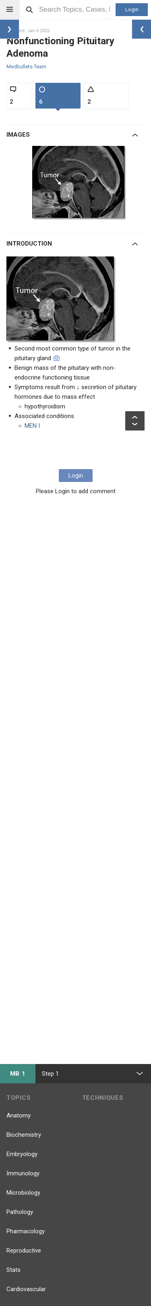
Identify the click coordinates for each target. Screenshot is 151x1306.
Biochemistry (23, 1134)
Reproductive (23, 1250)
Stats (13, 1269)
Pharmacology (25, 1231)
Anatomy (18, 1115)
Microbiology (23, 1192)
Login (132, 9)
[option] (80, 183)
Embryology (21, 1154)
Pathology (19, 1212)
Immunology (22, 1173)
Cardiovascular (26, 1289)
